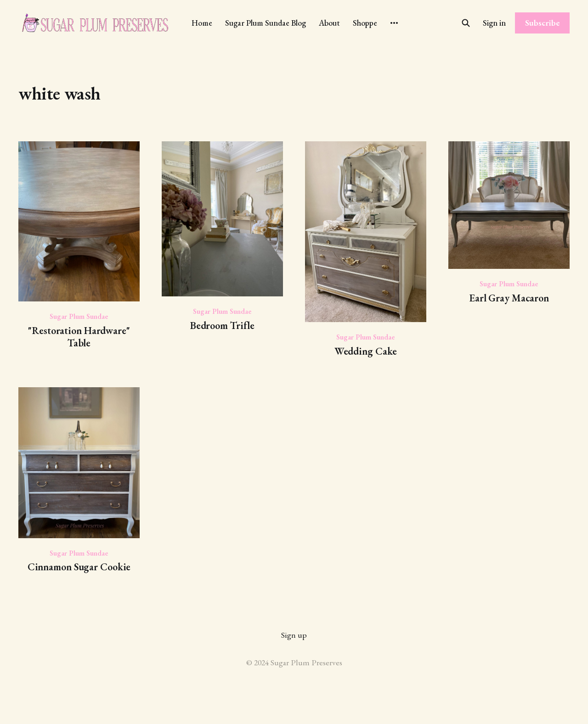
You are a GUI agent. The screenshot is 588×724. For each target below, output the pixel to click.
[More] (394, 23)
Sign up (294, 634)
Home (202, 22)
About (329, 22)
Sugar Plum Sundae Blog (265, 22)
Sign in (494, 22)
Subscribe (542, 22)
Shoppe (365, 22)
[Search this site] (466, 23)
